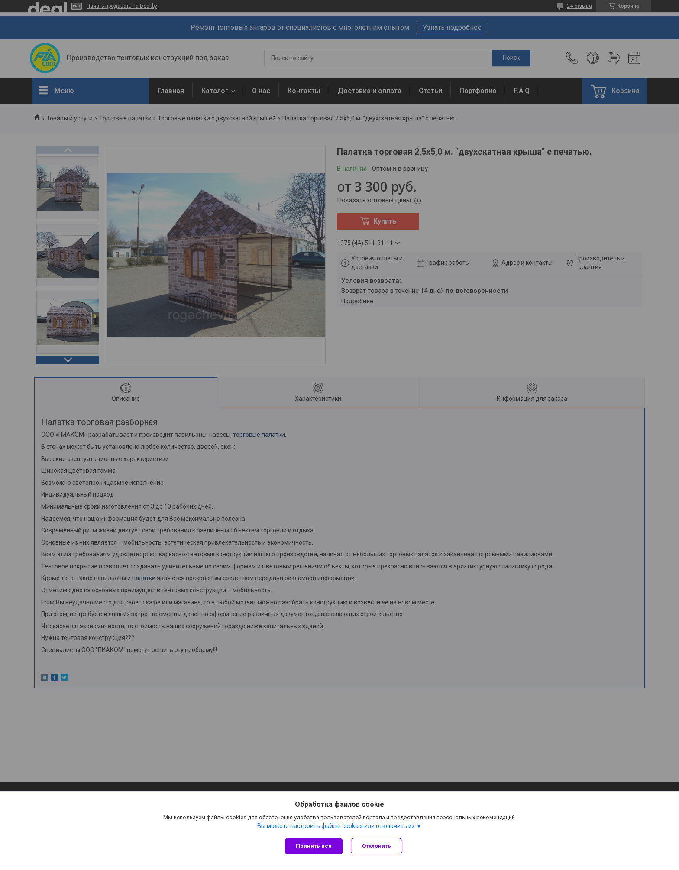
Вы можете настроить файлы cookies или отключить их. (336, 826)
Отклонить (377, 846)
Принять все (314, 846)
